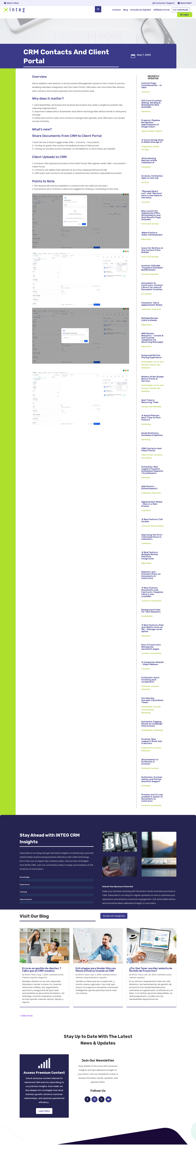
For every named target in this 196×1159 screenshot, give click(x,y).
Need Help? (186, 3)
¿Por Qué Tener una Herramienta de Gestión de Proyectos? (150, 984)
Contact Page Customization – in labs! (151, 97)
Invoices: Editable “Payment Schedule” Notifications (152, 280)
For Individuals (180, 9)
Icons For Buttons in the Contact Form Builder (152, 262)
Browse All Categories (114, 932)
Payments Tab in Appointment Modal (151, 316)
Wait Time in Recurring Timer (150, 413)
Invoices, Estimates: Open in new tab (152, 189)
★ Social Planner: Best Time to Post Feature (151, 430)
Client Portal (147, 467)
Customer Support (165, 3)
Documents (146, 306)
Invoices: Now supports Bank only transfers (151, 753)
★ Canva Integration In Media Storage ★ (152, 153)
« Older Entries (26, 1030)
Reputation (146, 251)
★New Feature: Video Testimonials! (151, 246)
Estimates (145, 490)
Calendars (146, 179)
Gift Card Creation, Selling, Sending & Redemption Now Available (151, 116)
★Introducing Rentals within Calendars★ (149, 172)
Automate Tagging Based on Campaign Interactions (151, 736)
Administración (56, 989)
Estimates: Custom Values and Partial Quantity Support (151, 791)
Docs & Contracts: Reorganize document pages (151, 659)
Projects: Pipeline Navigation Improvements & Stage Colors (150, 136)
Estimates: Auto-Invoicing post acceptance (150, 692)
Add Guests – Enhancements (149, 500)
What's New (13, 3)
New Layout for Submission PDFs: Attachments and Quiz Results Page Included (151, 227)
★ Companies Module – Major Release (152, 675)
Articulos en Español (140, 9)
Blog (125, 9)
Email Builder (147, 374)
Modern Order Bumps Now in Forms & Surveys (152, 391)
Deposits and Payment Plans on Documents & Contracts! (151, 587)
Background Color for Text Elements (151, 623)
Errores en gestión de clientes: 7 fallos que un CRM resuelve (41, 984)
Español (34, 992)
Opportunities (147, 143)
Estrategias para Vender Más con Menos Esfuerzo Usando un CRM (96, 984)
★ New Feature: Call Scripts (152, 533)
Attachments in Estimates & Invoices (149, 774)
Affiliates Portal (161, 9)
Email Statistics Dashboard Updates (152, 446)
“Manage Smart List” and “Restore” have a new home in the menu (151, 206)
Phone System (157, 538)
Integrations (147, 159)
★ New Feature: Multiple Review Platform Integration (149, 567)
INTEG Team (30, 989)
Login (186, 14)
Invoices (145, 195)
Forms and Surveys (150, 236)
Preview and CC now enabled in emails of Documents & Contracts (152, 810)
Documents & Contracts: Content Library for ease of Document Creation (152, 298)
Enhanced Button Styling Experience (151, 369)
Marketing (145, 436)
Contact (116, 9)
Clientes (26, 992)
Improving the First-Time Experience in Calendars (152, 549)
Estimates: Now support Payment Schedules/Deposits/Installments (152, 482)
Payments (145, 124)
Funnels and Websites (151, 419)
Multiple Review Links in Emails (149, 331)
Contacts (145, 104)
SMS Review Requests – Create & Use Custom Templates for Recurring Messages (152, 350)
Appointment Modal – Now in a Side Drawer (151, 516)
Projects (158, 143)
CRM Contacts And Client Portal (151, 462)
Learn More (44, 1125)
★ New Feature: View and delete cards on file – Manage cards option (152, 640)
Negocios (42, 992)
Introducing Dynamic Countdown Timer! (152, 712)
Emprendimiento (91, 992)
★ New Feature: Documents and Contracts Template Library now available (152, 604)
